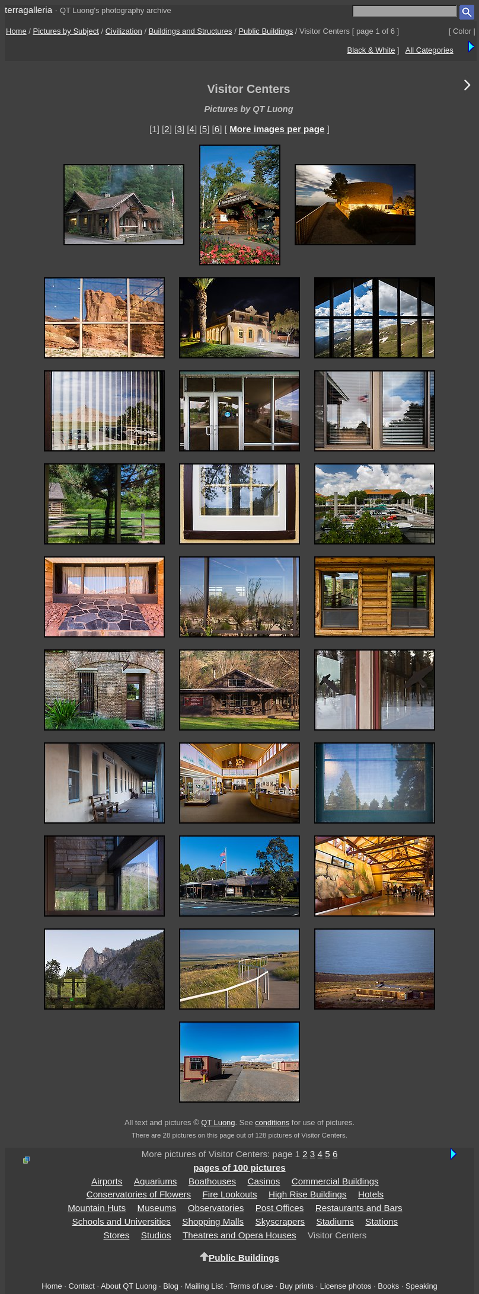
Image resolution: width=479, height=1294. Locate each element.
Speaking (421, 1286)
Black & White (371, 50)
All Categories (429, 50)
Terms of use (251, 1286)
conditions (272, 1122)
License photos (346, 1286)
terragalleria (28, 10)
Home (16, 31)
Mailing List (204, 1286)
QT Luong (218, 1122)
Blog (170, 1286)
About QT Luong (129, 1286)
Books (388, 1286)
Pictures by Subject (66, 31)
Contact (81, 1286)
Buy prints (297, 1286)
